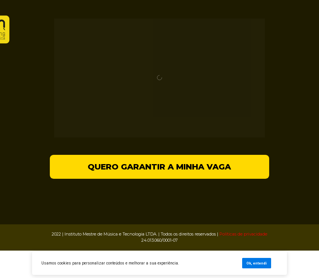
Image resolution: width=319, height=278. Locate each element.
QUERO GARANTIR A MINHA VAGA (159, 166)
